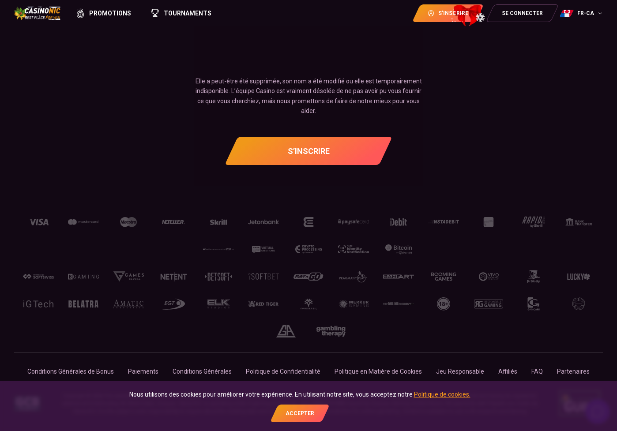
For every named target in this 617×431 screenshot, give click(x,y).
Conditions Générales (202, 371)
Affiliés (507, 371)
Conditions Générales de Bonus (70, 371)
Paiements (143, 371)
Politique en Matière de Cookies (378, 371)
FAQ (537, 371)
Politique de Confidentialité (283, 371)
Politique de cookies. (442, 394)
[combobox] (582, 13)
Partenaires (573, 371)
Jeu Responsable (460, 371)
